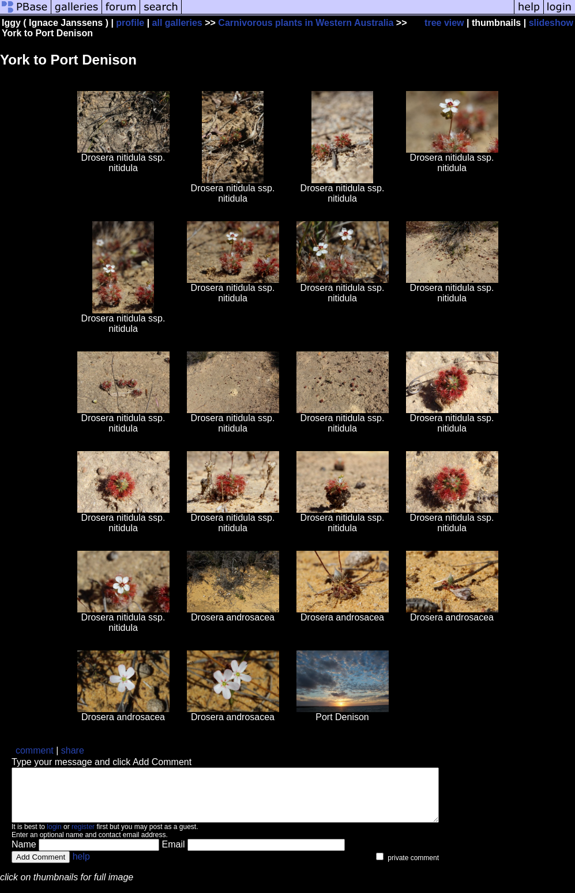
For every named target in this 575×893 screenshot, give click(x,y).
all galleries (177, 23)
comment (35, 750)
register (83, 837)
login (54, 837)
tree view (444, 23)
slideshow (551, 23)
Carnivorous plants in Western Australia (305, 23)
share (72, 750)
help (81, 867)
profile (130, 23)
